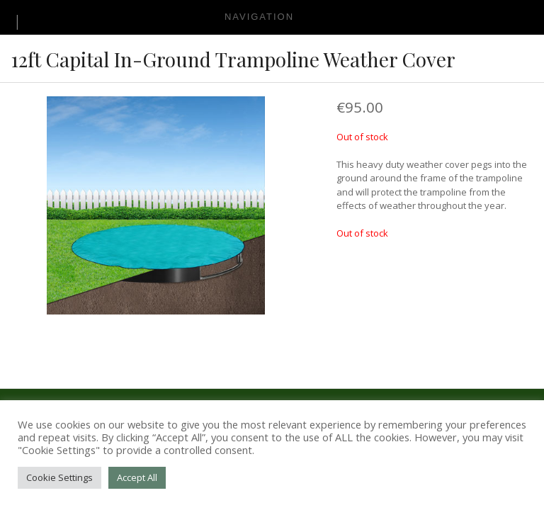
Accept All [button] (137, 477)
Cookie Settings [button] (59, 477)
